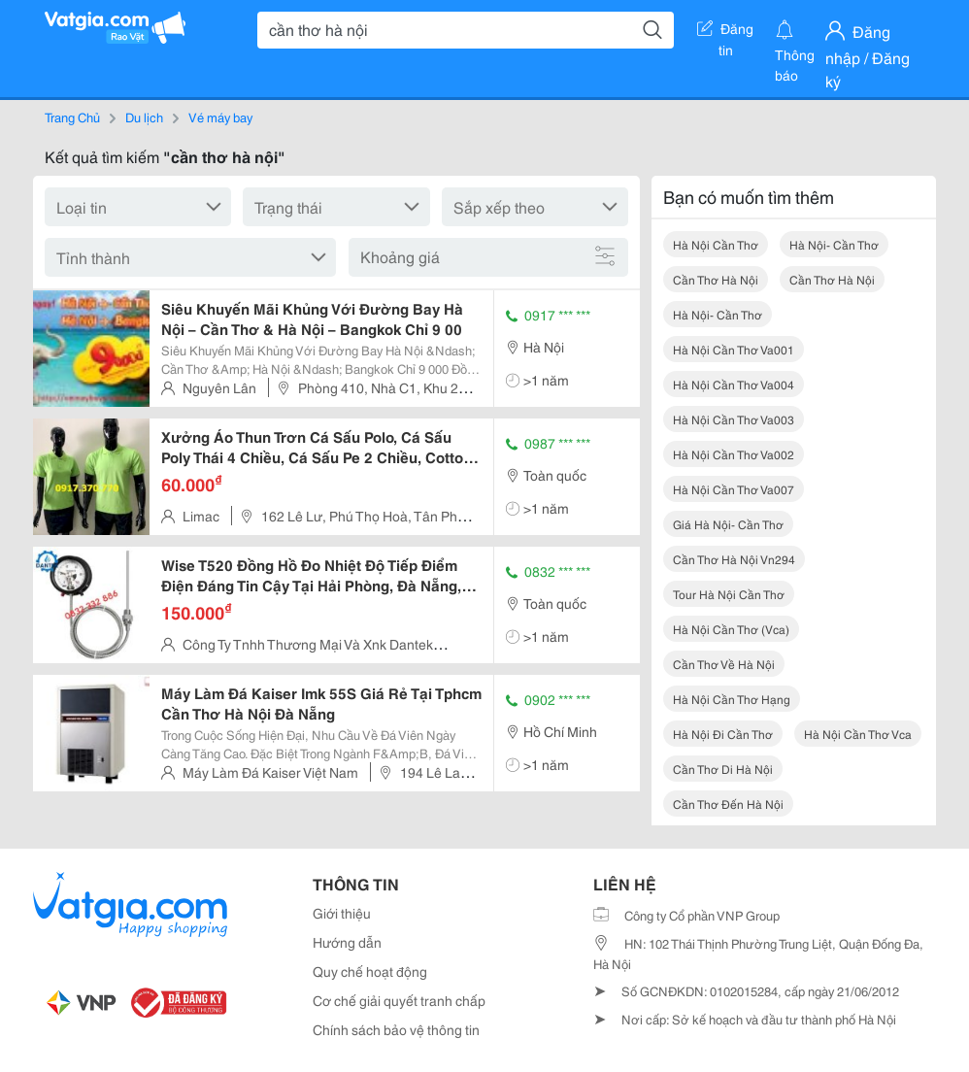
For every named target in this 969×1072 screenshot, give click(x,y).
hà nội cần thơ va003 (733, 419)
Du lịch (144, 116)
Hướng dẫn (347, 942)
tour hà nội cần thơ (729, 594)
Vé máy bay (220, 116)
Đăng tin (725, 32)
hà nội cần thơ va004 (733, 384)
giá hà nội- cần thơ (728, 524)
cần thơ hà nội (715, 279)
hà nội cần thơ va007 (733, 489)
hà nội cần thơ (715, 244)
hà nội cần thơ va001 (733, 349)
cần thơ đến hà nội (728, 803)
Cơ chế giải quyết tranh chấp (399, 1000)
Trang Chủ (72, 116)
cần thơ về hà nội (724, 663)
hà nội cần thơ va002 (733, 454)
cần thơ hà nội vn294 (734, 559)
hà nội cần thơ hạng (731, 698)
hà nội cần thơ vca (858, 733)
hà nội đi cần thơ (723, 733)
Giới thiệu (342, 912)
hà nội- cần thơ (834, 244)
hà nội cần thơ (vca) (731, 628)
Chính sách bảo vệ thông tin (396, 1029)
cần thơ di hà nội (723, 768)
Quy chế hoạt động (370, 971)
